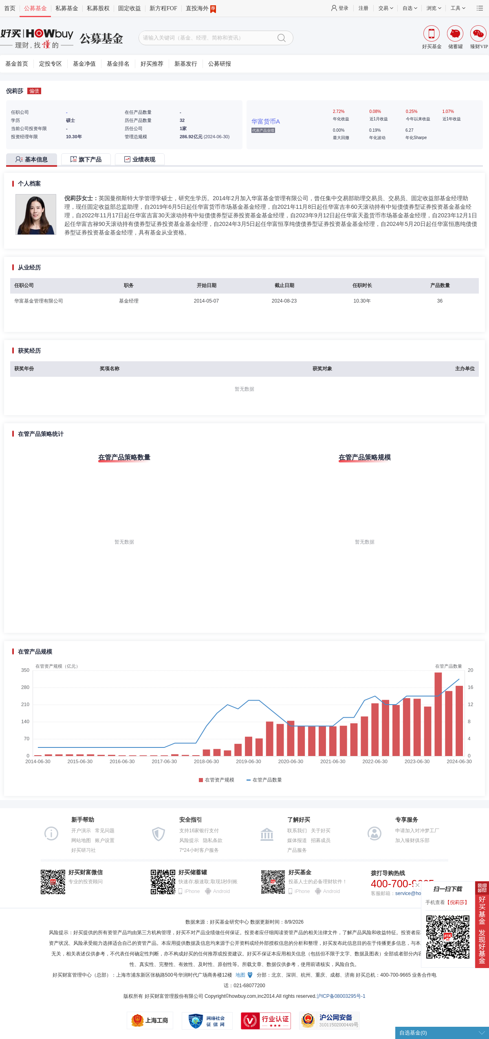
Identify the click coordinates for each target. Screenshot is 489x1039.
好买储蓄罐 (192, 872)
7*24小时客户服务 (199, 850)
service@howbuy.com (419, 893)
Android (221, 891)
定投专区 (50, 64)
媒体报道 (297, 840)
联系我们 (297, 830)
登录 (343, 8)
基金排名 (118, 64)
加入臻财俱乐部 (412, 840)
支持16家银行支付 (199, 830)
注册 (363, 8)
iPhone (192, 891)
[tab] (33, 160)
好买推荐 (152, 64)
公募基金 (35, 8)
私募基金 (66, 8)
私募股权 (98, 8)
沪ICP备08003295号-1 (341, 996)
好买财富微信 (85, 872)
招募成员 (320, 840)
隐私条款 (212, 840)
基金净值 (84, 64)
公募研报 (219, 64)
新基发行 (185, 64)
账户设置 (105, 840)
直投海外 (201, 8)
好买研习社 (83, 850)
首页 (9, 8)
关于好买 (320, 830)
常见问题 (105, 830)
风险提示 (189, 840)
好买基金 (300, 872)
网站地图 (81, 840)
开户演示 (81, 830)
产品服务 (297, 850)
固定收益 (129, 8)
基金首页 (16, 64)
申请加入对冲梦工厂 (417, 830)
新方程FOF (163, 8)
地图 (240, 975)
